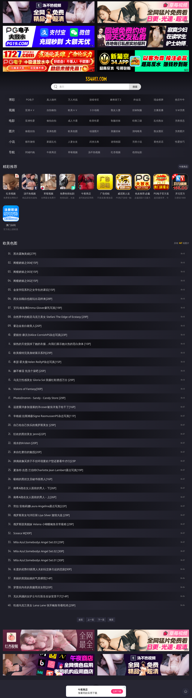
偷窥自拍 (30, 131)
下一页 (101, 619)
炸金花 (137, 99)
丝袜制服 (137, 110)
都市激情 (30, 141)
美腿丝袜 (115, 131)
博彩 (12, 100)
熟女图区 (158, 131)
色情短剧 (137, 152)
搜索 (135, 86)
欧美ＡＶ (73, 110)
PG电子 (30, 99)
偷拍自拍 (51, 120)
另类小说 (137, 141)
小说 (12, 142)
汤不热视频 (94, 152)
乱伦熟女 (158, 120)
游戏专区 (94, 99)
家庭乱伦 (51, 141)
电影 (12, 121)
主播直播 (158, 110)
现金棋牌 (158, 99)
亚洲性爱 (30, 120)
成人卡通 (73, 120)
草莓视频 (73, 152)
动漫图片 (94, 131)
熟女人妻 (115, 110)
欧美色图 (73, 131)
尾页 (111, 619)
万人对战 (73, 99)
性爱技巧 (180, 141)
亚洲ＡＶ (30, 110)
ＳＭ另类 (180, 110)
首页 (81, 619)
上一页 (91, 619)
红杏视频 (115, 152)
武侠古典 (94, 141)
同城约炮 (30, 152)
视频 (12, 110)
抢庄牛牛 (180, 99)
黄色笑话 (158, 141)
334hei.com (96, 79)
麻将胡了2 (115, 99)
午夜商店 (51, 152)
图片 (12, 131)
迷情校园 (115, 141)
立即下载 (117, 691)
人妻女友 (73, 141)
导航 (12, 152)
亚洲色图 (51, 131)
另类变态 (180, 120)
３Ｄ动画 (94, 110)
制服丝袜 (115, 120)
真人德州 (51, 99)
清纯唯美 (137, 131)
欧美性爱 (94, 120)
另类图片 (180, 131)
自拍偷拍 (51, 110)
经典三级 (137, 120)
